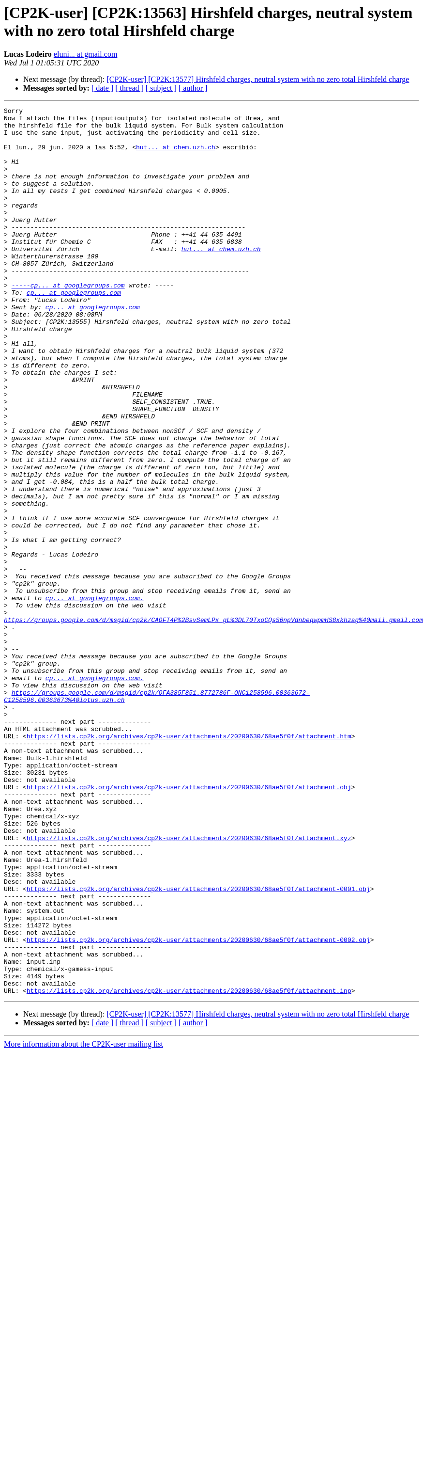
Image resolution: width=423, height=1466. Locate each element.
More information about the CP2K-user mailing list (83, 1221)
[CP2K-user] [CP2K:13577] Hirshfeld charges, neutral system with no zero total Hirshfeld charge (257, 79)
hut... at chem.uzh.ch (175, 155)
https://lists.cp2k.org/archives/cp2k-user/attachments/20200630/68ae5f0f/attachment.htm (189, 862)
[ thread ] (129, 88)
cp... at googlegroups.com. (94, 696)
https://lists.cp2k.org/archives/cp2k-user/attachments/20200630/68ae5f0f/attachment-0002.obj (198, 1106)
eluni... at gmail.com (86, 54)
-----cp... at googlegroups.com (68, 321)
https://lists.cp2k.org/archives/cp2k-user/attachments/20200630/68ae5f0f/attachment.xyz (189, 984)
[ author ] (193, 88)
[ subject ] (161, 88)
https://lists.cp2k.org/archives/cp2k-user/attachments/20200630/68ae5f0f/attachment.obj (189, 923)
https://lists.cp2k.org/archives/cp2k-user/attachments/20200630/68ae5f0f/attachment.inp (189, 1167)
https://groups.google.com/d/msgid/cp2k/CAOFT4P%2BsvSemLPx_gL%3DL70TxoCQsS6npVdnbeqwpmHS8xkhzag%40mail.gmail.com (213, 722)
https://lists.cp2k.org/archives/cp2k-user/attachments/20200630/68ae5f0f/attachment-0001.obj (198, 1045)
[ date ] (102, 88)
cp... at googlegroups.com (74, 330)
